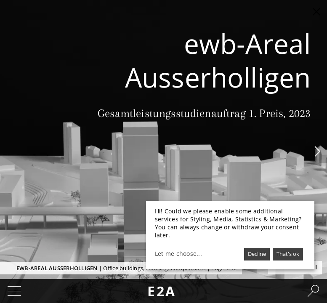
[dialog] (230, 235)
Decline (257, 254)
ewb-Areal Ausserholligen (57, 268)
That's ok (287, 254)
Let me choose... (178, 254)
